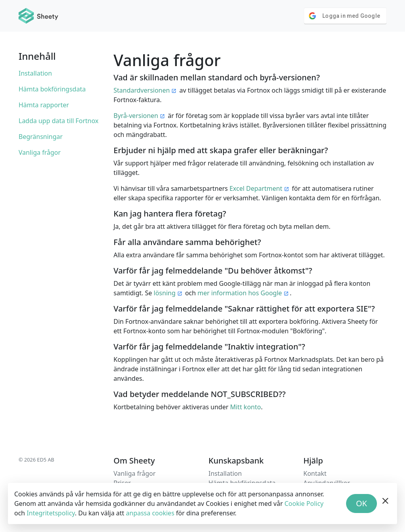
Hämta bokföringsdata (52, 89)
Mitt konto (245, 407)
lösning (165, 293)
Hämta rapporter (44, 105)
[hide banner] (385, 503)
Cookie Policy (304, 503)
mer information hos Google (239, 293)
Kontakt (315, 473)
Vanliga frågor (40, 152)
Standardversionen (142, 90)
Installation (35, 73)
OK (361, 503)
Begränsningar (40, 136)
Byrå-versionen (136, 115)
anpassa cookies (150, 513)
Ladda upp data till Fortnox (58, 120)
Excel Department (255, 188)
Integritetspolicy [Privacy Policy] (50, 513)
